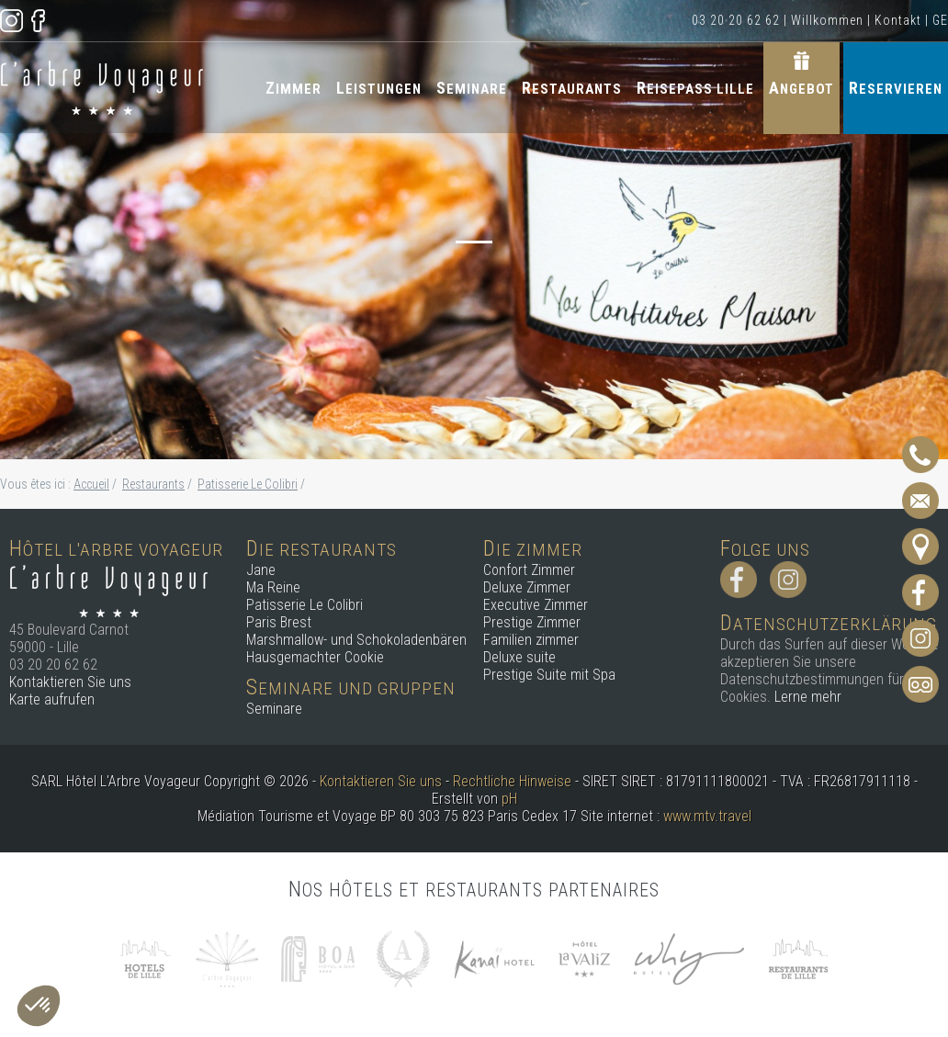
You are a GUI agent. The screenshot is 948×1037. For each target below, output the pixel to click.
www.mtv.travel (707, 816)
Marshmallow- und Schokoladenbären (356, 639)
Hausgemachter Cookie (315, 657)
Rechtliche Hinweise (512, 781)
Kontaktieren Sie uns (70, 682)
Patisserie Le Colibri (304, 605)
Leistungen (379, 87)
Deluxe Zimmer (526, 587)
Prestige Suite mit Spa (549, 674)
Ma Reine (273, 587)
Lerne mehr (807, 696)
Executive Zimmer (535, 605)
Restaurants (572, 87)
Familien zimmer (531, 639)
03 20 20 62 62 (736, 20)
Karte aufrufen (52, 699)
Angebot (801, 87)
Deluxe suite (519, 657)
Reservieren (895, 87)
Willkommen (827, 20)
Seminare (471, 87)
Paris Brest (278, 622)
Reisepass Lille (695, 87)
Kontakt (898, 20)
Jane (261, 570)
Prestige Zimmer (532, 622)
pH (509, 798)
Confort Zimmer (529, 570)
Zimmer (293, 87)
